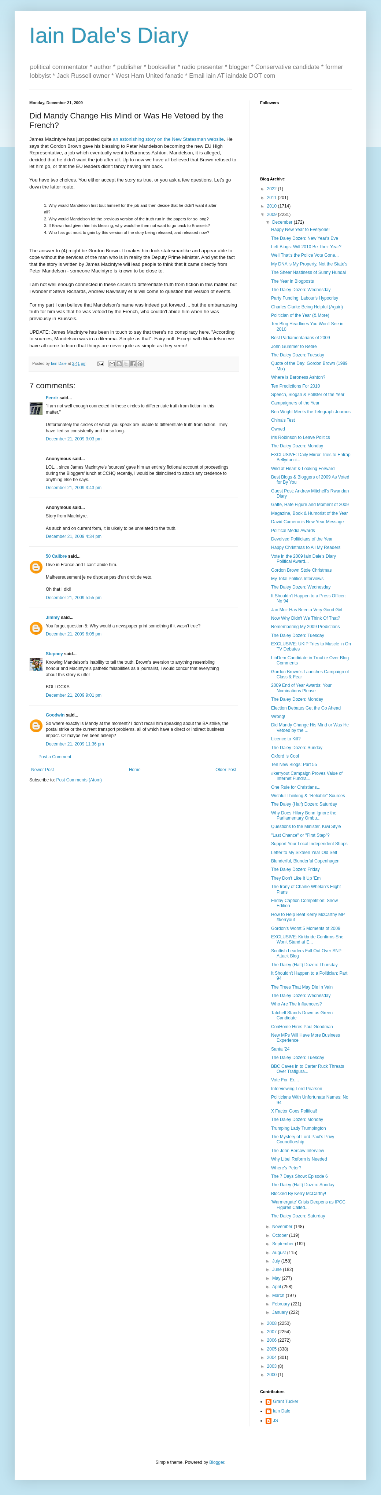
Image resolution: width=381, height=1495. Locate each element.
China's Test (283, 420)
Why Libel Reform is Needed (299, 1159)
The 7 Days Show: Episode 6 (299, 1176)
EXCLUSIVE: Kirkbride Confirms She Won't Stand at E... (307, 939)
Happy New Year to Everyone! (300, 229)
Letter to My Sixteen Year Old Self (304, 852)
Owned (278, 429)
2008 (272, 1323)
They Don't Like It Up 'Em (296, 878)
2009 (272, 214)
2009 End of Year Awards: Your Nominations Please (301, 688)
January (280, 1312)
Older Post (225, 769)
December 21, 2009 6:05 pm (73, 634)
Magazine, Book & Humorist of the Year (309, 513)
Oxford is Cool (285, 756)
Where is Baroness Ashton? (298, 377)
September (283, 1243)
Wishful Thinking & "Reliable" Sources (308, 795)
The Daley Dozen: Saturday (298, 1216)
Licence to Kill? (286, 738)
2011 (272, 197)
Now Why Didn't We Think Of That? (305, 618)
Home (135, 769)
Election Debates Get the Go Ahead (306, 708)
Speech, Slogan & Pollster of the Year (307, 394)
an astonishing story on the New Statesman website (168, 139)
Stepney (54, 653)
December (283, 222)
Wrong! (278, 716)
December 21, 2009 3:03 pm (73, 438)
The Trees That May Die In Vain (302, 987)
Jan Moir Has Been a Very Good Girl (306, 609)
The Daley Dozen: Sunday (296, 747)
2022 (272, 188)
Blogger (216, 1462)
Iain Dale (281, 1411)
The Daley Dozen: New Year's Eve (304, 238)
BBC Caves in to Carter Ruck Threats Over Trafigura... (307, 1069)
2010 (272, 206)
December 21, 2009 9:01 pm (73, 695)
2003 (272, 1366)
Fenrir (52, 397)
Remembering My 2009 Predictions (305, 626)
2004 (272, 1357)
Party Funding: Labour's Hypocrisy (304, 298)
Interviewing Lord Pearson (296, 1088)
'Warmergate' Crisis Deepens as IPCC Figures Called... (308, 1204)
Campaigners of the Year (295, 403)
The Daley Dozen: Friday (295, 869)
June (277, 1269)
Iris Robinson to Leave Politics (300, 437)
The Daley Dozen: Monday (297, 445)
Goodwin (55, 715)
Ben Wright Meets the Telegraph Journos (311, 411)
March (279, 1295)
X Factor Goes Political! (294, 1111)
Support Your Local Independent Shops (309, 843)
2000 (272, 1374)
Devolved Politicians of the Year (302, 539)
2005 (272, 1349)
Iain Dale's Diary (109, 35)
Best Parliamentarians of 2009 (300, 337)
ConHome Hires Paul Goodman (302, 1026)
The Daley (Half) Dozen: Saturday (304, 804)
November (283, 1226)
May (277, 1278)
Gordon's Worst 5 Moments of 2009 (305, 928)
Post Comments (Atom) (79, 780)
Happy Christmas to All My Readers (305, 547)
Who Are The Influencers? (296, 1004)
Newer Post (42, 769)
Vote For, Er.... (285, 1079)
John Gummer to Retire (294, 346)
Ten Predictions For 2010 (295, 386)
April (277, 1286)
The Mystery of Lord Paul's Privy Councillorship (302, 1139)
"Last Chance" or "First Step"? (300, 835)
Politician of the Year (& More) (300, 315)
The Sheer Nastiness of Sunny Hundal (308, 272)
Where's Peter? (286, 1167)
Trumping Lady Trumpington (298, 1128)
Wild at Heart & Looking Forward (302, 468)
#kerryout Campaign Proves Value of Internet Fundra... (307, 776)
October (280, 1235)
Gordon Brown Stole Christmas (301, 570)
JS (275, 1420)
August (279, 1252)
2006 (272, 1340)
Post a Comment (54, 756)
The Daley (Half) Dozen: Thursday (304, 964)
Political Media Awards (293, 530)
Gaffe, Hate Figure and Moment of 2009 (310, 504)
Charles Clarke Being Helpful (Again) (307, 306)
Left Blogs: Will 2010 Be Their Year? (306, 246)
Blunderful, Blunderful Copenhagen (305, 861)
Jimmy (53, 617)
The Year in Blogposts (292, 281)
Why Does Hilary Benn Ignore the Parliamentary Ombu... (303, 815)
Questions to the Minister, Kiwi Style (306, 826)
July (276, 1261)
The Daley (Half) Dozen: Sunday (302, 1184)
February (281, 1304)
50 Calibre (56, 556)
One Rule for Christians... (296, 787)
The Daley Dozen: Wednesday (301, 289)
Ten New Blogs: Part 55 (294, 764)
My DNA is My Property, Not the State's (309, 264)
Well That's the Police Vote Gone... (305, 255)
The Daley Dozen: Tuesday (297, 355)
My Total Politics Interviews (297, 578)
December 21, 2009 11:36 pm (75, 744)
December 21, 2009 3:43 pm (73, 487)
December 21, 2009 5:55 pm (73, 597)
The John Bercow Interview (297, 1150)
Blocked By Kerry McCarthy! (298, 1193)
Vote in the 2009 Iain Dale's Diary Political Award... (303, 559)
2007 (272, 1331)
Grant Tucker (285, 1401)
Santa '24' (281, 1049)
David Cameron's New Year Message (307, 521)
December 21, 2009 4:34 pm (73, 536)
